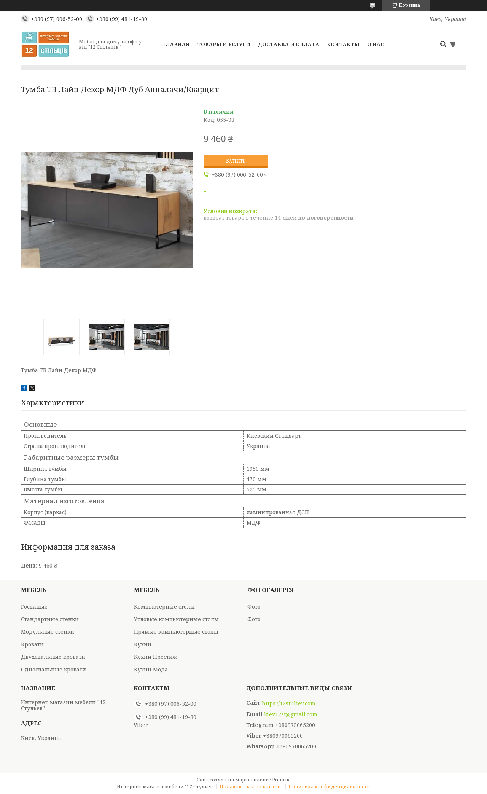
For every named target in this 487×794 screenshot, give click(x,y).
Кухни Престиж (155, 656)
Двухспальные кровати (53, 656)
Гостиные (34, 606)
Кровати (32, 644)
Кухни (142, 644)
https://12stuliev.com (288, 703)
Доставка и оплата (288, 44)
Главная (176, 44)
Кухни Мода (151, 669)
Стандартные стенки (50, 619)
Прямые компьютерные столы (176, 631)
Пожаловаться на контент (251, 786)
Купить (236, 160)
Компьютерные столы (164, 606)
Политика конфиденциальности (329, 786)
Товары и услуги (223, 44)
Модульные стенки (47, 631)
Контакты (343, 44)
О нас (375, 44)
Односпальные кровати (53, 669)
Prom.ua (281, 779)
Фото (254, 606)
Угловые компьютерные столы (176, 619)
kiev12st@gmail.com (290, 714)
